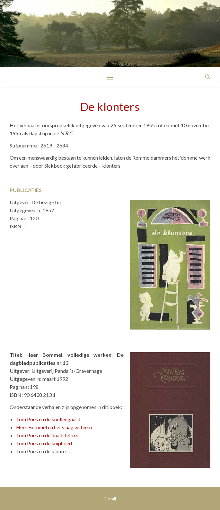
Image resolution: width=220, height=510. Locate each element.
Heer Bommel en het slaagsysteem (54, 427)
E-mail (110, 498)
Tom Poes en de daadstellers (47, 435)
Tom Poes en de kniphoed (44, 443)
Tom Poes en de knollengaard (48, 419)
